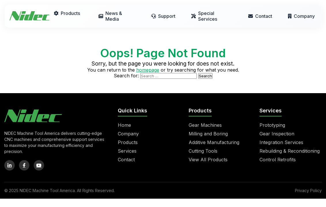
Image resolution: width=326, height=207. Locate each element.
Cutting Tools (203, 151)
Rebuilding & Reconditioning (289, 151)
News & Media (110, 16)
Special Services (204, 16)
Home (124, 125)
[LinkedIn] (9, 165)
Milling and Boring (208, 134)
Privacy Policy (308, 190)
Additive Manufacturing (214, 142)
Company (301, 16)
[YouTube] (39, 165)
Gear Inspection (276, 134)
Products (67, 13)
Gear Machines (205, 125)
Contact (260, 16)
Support (163, 16)
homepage (147, 70)
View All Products (208, 159)
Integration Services (281, 142)
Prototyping (272, 125)
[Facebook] (24, 165)
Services (127, 151)
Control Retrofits (277, 159)
